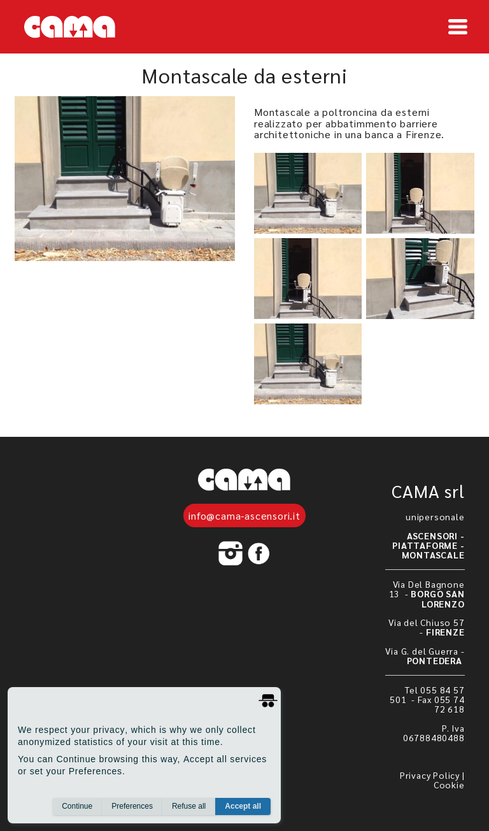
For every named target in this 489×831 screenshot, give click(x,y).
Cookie (449, 784)
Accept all (243, 806)
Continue (77, 806)
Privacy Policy (430, 775)
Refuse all (189, 806)
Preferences (132, 806)
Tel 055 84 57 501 (427, 694)
